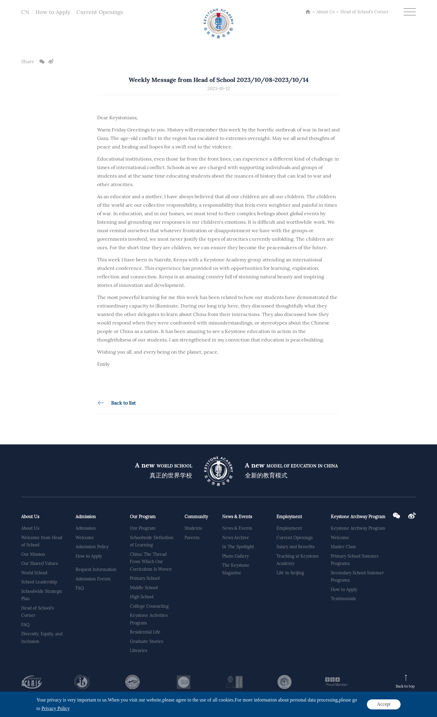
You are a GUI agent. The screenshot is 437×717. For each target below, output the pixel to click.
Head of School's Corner (364, 12)
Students (193, 528)
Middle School (144, 587)
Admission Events (93, 579)
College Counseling (149, 606)
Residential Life (145, 632)
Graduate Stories (146, 641)
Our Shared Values (39, 563)
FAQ (25, 624)
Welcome (85, 537)
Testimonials (343, 598)
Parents (192, 537)
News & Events (237, 516)
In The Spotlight (238, 546)
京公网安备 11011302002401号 (199, 709)
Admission (86, 516)
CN (25, 11)
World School (34, 573)
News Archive (235, 537)
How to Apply (53, 11)
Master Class (343, 546)
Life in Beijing (290, 573)
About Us (325, 12)
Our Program (143, 516)
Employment (289, 516)
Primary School (145, 578)
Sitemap (408, 708)
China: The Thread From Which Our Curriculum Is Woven (151, 562)
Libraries (138, 650)
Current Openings (99, 11)
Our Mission (33, 554)
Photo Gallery (235, 556)
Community (196, 516)
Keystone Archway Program (358, 516)
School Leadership (39, 582)
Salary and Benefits (295, 546)
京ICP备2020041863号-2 (145, 709)
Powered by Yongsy (249, 709)
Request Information (96, 569)
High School (142, 597)
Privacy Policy (385, 708)
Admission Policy (92, 546)
